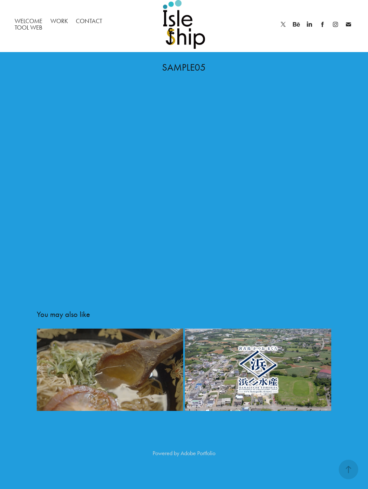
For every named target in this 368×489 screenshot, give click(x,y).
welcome (28, 21)
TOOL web (28, 27)
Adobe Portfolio (198, 453)
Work (59, 21)
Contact (89, 21)
